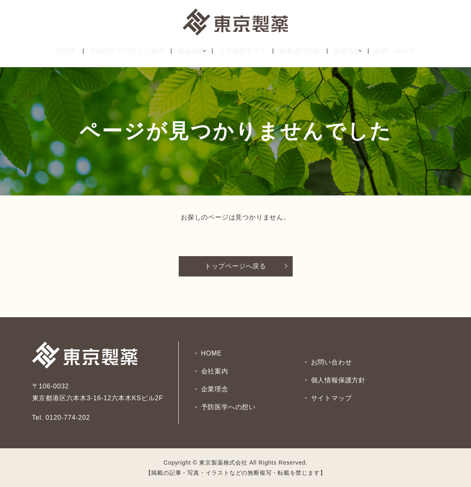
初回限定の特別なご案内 (121, 51)
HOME (60, 51)
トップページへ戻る (235, 266)
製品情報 (185, 51)
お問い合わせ (401, 51)
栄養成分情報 (299, 51)
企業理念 (215, 387)
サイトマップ (332, 394)
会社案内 (215, 372)
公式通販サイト (243, 51)
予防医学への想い (229, 401)
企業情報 (347, 51)
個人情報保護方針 (338, 380)
